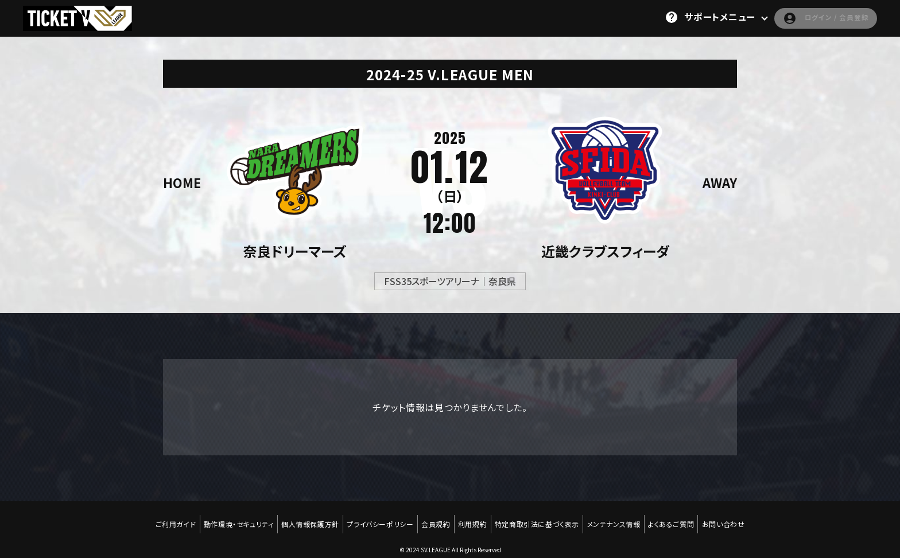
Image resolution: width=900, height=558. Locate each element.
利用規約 (473, 519)
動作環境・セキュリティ (232, 519)
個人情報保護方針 (305, 519)
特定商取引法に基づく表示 (540, 519)
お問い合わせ (732, 519)
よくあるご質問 (678, 519)
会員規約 (434, 519)
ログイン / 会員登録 (815, 17)
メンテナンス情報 (618, 519)
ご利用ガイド (166, 519)
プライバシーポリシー (377, 519)
